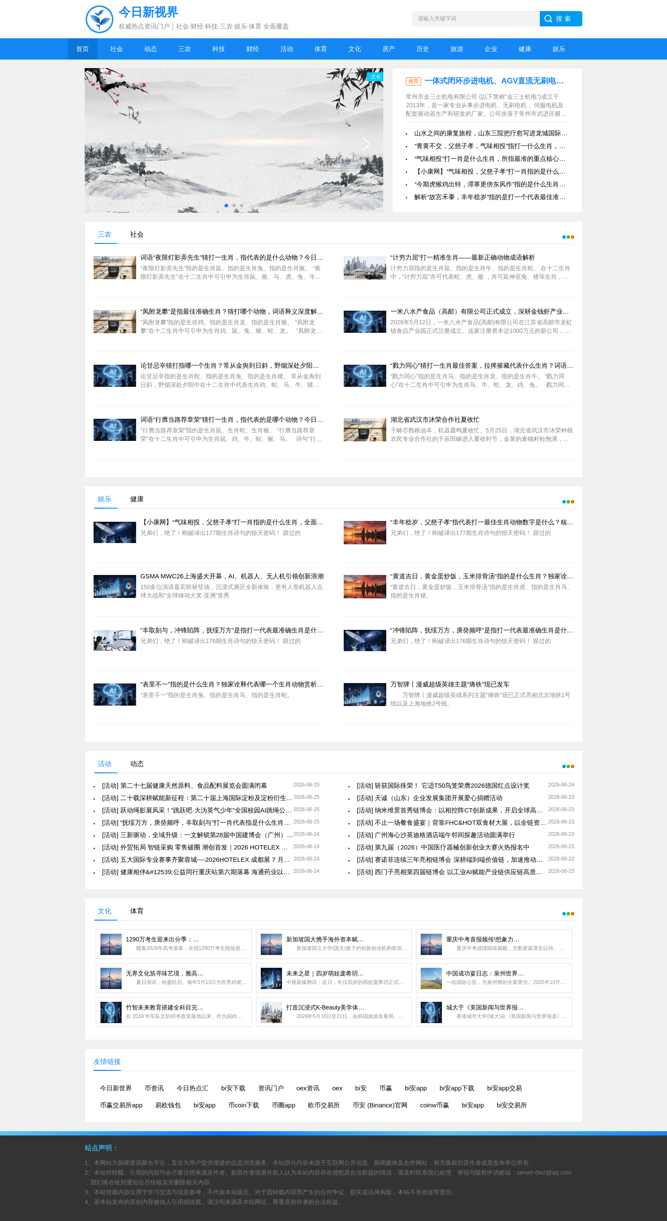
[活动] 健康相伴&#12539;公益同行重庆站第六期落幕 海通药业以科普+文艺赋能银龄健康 (226, 871)
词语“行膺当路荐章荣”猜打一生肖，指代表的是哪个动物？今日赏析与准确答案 (251, 419)
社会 (116, 48)
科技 (218, 48)
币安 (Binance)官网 (380, 1105)
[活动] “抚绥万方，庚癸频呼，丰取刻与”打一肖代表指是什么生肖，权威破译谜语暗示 (222, 822)
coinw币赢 (434, 1105)
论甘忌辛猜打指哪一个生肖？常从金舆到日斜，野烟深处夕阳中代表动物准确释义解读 (261, 365)
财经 (252, 48)
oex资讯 (307, 1088)
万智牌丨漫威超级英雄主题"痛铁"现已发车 (450, 684)
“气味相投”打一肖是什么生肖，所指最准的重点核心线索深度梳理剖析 (512, 158)
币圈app (283, 1105)
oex (337, 1088)
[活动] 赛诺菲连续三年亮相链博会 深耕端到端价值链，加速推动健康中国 (459, 859)
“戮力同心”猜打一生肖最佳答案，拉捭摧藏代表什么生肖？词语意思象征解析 (498, 365)
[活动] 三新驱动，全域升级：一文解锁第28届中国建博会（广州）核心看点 (207, 834)
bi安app (416, 1088)
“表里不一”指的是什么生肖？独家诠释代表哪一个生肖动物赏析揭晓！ (238, 684)
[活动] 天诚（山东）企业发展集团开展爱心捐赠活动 (430, 797)
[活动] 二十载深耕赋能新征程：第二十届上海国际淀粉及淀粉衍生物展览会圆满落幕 (219, 797)
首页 (82, 48)
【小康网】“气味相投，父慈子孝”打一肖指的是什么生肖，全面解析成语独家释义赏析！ (537, 171)
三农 (184, 48)
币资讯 (154, 1088)
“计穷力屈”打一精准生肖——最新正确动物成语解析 (463, 257)
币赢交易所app (121, 1105)
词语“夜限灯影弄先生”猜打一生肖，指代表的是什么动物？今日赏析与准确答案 (251, 257)
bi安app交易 (504, 1088)
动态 (150, 48)
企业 (491, 48)
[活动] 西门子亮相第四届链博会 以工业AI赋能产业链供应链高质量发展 (456, 871)
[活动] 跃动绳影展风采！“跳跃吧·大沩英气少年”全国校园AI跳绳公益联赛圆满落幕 (216, 810)
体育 (320, 48)
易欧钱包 (168, 1105)
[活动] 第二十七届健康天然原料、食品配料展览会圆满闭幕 (184, 785)
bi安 (361, 1088)
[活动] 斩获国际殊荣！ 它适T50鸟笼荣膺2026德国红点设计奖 (443, 785)
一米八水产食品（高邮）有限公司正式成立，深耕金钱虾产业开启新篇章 (493, 311)
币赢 (385, 1088)
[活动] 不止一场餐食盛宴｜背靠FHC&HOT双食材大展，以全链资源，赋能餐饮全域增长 (480, 822)
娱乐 (559, 48)
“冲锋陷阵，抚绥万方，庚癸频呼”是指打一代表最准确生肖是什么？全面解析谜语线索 (511, 630)
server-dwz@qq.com (544, 1172)
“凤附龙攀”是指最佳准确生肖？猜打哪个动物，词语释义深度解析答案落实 (244, 311)
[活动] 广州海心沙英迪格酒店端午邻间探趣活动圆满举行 (436, 834)
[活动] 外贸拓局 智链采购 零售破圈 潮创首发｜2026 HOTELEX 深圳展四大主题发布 (220, 847)
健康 (525, 48)
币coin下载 (243, 1105)
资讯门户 (271, 1088)
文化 (354, 48)
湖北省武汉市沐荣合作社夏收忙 (435, 419)
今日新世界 (116, 1088)
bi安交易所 (512, 1105)
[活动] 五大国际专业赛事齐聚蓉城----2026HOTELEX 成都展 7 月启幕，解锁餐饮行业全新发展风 (237, 859)
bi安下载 (233, 1088)
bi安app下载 (456, 1088)
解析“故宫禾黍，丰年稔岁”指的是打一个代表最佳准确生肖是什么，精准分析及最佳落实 (537, 196)
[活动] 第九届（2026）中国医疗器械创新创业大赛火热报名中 (443, 847)
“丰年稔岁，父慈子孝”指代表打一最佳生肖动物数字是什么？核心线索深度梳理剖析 (507, 522)
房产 (388, 48)
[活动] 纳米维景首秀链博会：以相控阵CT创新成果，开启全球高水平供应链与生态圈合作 (482, 810)
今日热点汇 (192, 1088)
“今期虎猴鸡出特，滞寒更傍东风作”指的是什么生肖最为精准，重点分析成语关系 (528, 184)
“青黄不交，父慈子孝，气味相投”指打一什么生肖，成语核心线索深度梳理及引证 (528, 145)
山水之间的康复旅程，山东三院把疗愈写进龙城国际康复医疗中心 (506, 133)
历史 (422, 48)
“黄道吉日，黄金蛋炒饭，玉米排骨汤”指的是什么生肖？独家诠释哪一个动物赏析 (504, 576)
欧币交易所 (324, 1105)
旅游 (456, 48)
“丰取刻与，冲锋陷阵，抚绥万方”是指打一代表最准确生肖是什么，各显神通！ (251, 630)
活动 (286, 48)
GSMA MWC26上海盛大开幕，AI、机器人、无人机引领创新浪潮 (232, 576)
